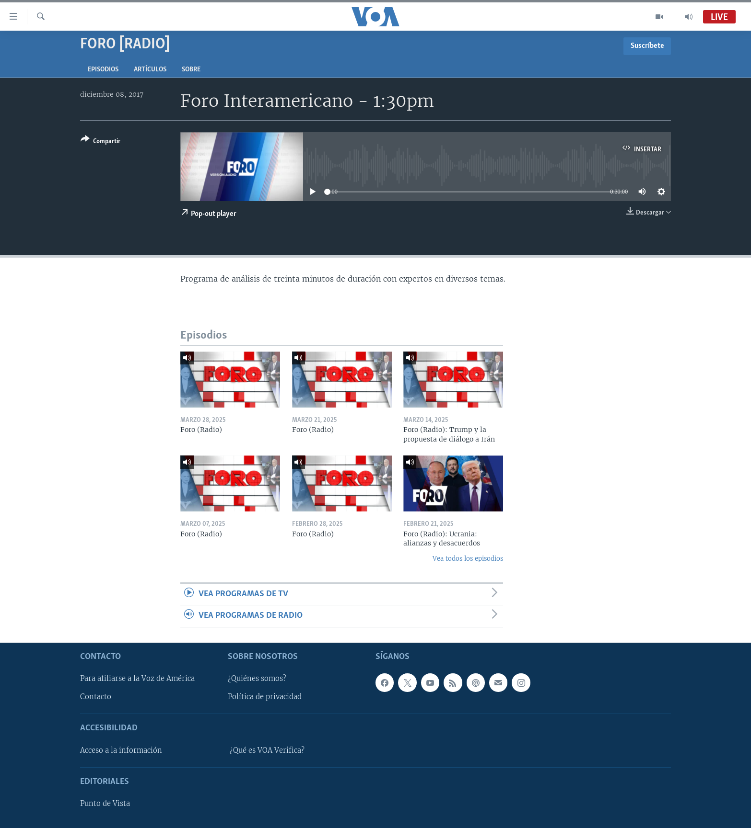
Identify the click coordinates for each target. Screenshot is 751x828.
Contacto (95, 696)
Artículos (150, 69)
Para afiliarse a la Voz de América (137, 678)
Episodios (103, 69)
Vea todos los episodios (468, 559)
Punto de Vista (105, 803)
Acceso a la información (121, 750)
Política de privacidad (265, 696)
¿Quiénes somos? (257, 678)
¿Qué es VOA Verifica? (267, 750)
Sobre (191, 69)
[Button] (100, 142)
